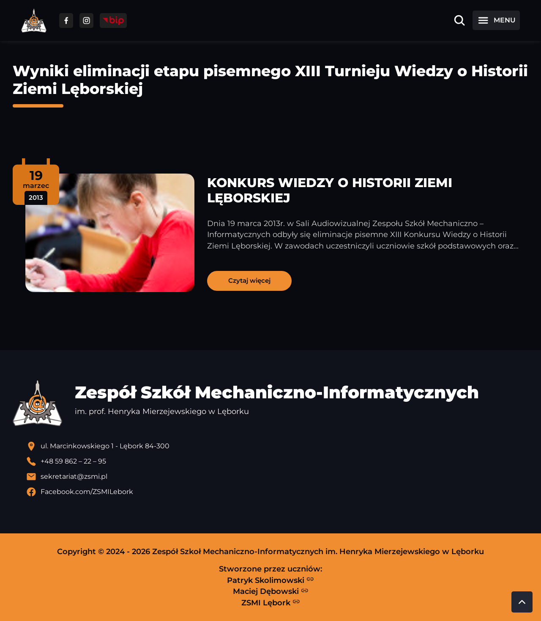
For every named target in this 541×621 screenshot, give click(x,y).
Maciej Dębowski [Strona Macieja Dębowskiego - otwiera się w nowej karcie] (271, 591)
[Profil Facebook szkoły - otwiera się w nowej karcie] (277, 492)
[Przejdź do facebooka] (66, 20)
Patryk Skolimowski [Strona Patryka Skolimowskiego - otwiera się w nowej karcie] (270, 580)
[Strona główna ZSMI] (33, 20)
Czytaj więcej (249, 280)
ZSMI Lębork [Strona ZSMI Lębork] (270, 602)
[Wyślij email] (277, 477)
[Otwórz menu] (496, 20)
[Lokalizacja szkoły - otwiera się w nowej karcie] (277, 446)
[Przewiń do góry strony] (522, 602)
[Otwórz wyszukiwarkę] (459, 20)
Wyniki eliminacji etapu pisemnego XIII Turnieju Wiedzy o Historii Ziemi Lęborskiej (270, 80)
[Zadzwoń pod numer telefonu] (277, 461)
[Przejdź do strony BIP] (113, 20)
